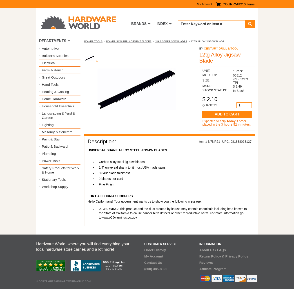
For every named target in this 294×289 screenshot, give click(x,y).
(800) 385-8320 (155, 269)
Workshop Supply (55, 187)
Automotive (50, 48)
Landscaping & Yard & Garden (58, 115)
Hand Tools (50, 84)
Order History (155, 250)
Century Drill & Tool (221, 48)
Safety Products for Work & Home (60, 170)
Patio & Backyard (55, 146)
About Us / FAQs (212, 250)
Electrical (49, 63)
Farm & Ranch (53, 70)
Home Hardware (54, 99)
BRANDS (139, 24)
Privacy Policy (236, 256)
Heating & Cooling (55, 92)
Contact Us (153, 262)
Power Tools (93, 41)
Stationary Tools (54, 179)
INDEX (162, 24)
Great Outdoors (53, 77)
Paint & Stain (51, 139)
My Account (204, 4)
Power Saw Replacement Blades (128, 41)
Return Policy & (212, 256)
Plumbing (49, 154)
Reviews (206, 262)
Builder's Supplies (55, 56)
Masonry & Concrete (57, 132)
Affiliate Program (213, 269)
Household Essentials (58, 106)
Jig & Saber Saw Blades (171, 41)
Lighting (48, 125)
